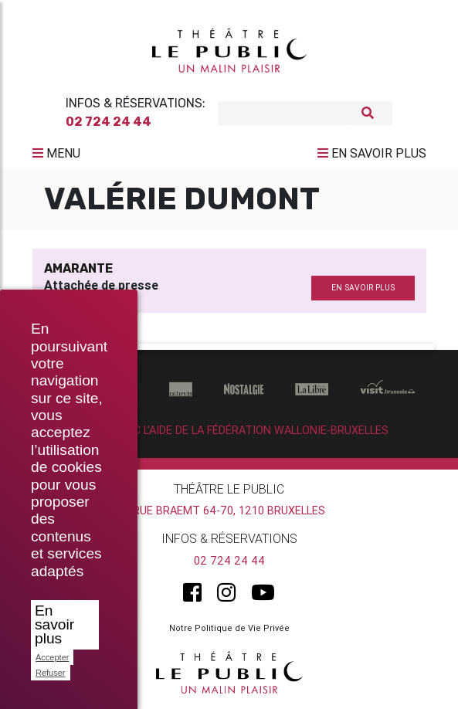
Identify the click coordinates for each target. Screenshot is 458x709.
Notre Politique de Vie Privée (229, 627)
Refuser (51, 672)
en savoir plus (363, 288)
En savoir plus (54, 624)
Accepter (52, 657)
